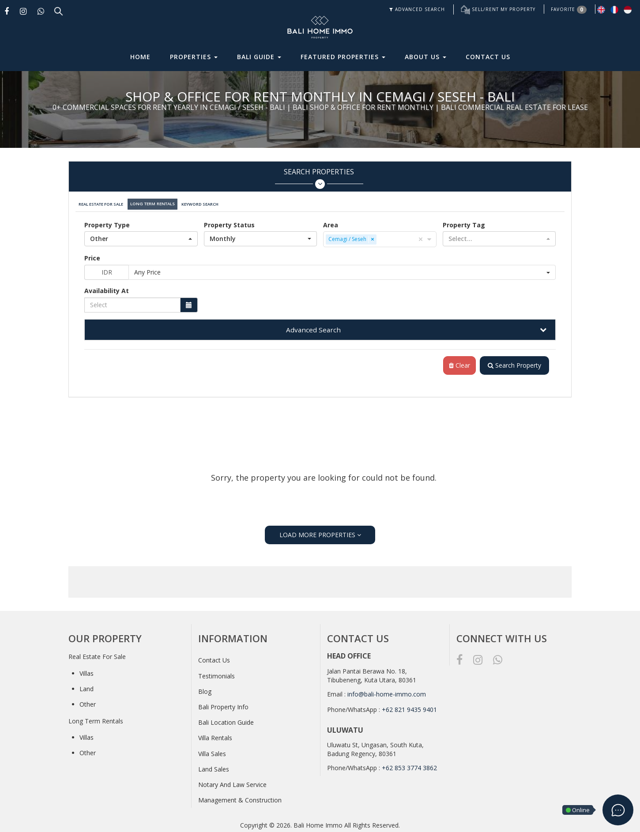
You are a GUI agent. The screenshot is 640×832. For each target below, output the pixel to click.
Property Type (107, 222)
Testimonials (216, 673)
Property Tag (464, 222)
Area (330, 222)
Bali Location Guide (226, 720)
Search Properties (319, 178)
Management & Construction (240, 798)
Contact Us (488, 57)
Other (87, 702)
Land (86, 686)
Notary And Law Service (232, 782)
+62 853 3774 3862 (409, 765)
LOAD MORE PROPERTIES (320, 532)
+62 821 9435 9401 (409, 707)
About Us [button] (425, 57)
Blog (204, 689)
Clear (456, 363)
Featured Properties (343, 57)
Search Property (513, 363)
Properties (194, 57)
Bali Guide (259, 57)
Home (140, 57)
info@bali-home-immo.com (386, 692)
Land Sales (213, 767)
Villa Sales (212, 751)
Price (92, 255)
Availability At (106, 288)
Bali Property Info (223, 704)
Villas (86, 671)
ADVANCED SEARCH (417, 9)
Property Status (229, 222)
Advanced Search (313, 327)
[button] (141, 236)
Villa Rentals (215, 735)
